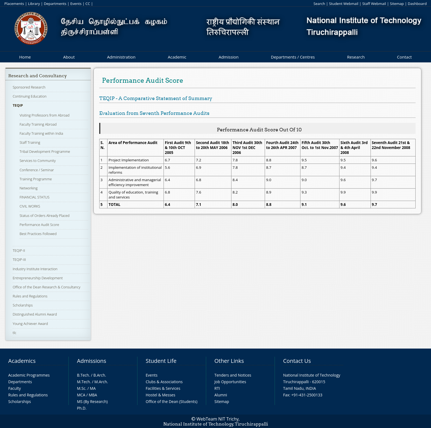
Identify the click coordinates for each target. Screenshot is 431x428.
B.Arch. (99, 375)
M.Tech (83, 381)
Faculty (14, 388)
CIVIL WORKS (30, 206)
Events (76, 3)
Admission (229, 57)
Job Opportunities (230, 381)
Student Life (161, 361)
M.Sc (81, 388)
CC (87, 3)
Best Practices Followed (38, 233)
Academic (177, 57)
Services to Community (38, 160)
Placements (14, 3)
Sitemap (397, 3)
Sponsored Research (29, 87)
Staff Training (30, 142)
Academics (21, 361)
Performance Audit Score (39, 224)
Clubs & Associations (164, 381)
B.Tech (83, 375)
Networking (29, 188)
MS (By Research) (92, 401)
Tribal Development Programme (45, 151)
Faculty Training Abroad (38, 124)
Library (34, 3)
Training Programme (36, 178)
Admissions (91, 361)
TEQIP (18, 105)
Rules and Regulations (30, 296)
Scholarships (23, 305)
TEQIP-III (19, 259)
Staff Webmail (374, 3)
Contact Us (297, 361)
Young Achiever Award (30, 323)
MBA (93, 394)
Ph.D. (82, 408)
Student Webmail (343, 3)
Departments (55, 3)
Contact (404, 57)
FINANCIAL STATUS (34, 197)
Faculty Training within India (41, 133)
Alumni (220, 394)
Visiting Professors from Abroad (45, 115)
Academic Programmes (29, 375)
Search (319, 3)
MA (93, 388)
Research (356, 57)
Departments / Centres (293, 57)
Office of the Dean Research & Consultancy (46, 287)
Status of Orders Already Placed (45, 215)
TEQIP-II (19, 250)
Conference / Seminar (37, 169)
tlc (14, 332)
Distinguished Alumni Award (35, 314)
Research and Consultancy (37, 75)
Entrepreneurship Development (38, 277)
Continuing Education (29, 96)
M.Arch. (101, 381)
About (69, 57)
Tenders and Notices (232, 375)
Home (25, 57)
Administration (121, 57)
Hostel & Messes (160, 394)
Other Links (229, 361)
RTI (217, 388)
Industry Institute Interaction (35, 268)
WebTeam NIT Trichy (218, 419)
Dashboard (417, 3)
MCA (81, 394)
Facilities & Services (163, 388)
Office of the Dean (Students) (171, 401)
